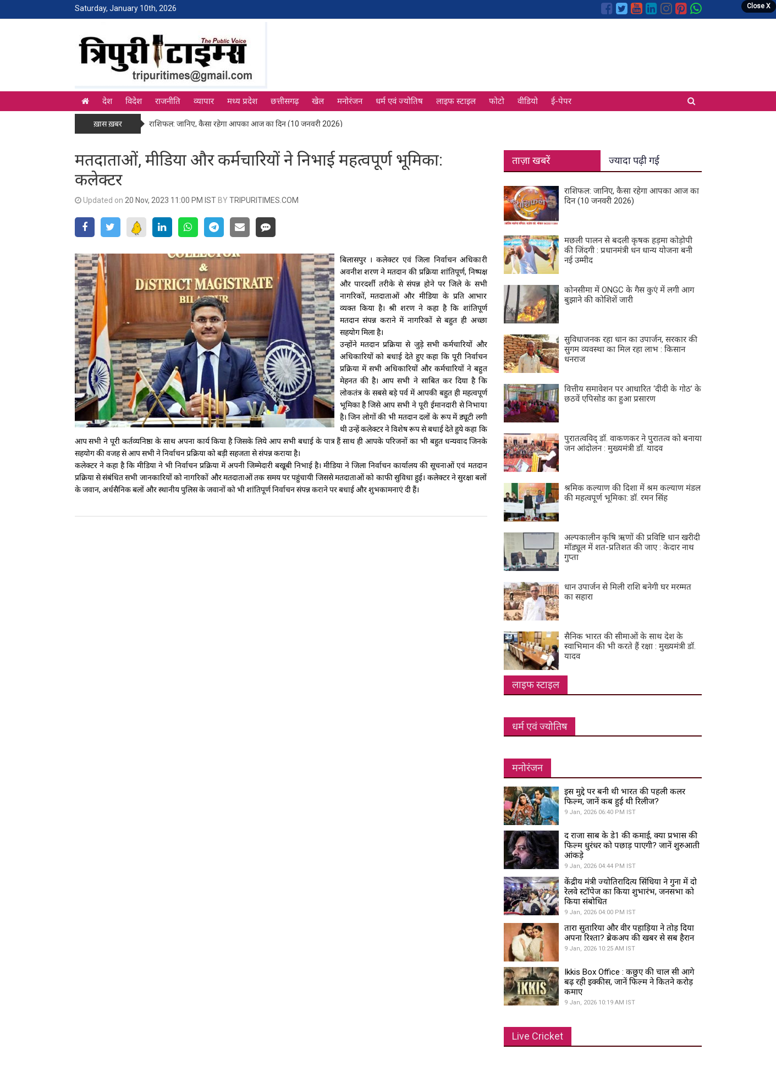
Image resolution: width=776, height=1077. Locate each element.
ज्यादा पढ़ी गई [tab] (634, 160)
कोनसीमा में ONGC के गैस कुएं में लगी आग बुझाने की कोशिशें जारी (629, 295)
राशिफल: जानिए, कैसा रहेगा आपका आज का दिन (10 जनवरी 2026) (246, 123)
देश (107, 101)
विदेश (133, 101)
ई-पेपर (561, 101)
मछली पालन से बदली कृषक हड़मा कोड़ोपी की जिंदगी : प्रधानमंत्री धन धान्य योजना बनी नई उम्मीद (628, 250)
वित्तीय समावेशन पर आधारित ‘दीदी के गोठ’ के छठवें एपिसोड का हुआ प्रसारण (632, 394)
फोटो (496, 101)
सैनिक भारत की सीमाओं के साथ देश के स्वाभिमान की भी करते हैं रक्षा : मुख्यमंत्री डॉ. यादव (630, 646)
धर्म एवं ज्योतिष (399, 101)
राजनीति (167, 101)
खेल (318, 101)
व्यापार (204, 101)
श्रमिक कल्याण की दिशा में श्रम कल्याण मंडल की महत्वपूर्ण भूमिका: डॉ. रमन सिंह (632, 493)
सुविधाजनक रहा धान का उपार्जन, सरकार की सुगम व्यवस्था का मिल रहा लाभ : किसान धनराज (630, 349)
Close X (759, 6)
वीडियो (528, 101)
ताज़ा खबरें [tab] (531, 160)
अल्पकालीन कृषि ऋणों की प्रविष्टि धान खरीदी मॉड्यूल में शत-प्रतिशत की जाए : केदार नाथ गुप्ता (632, 547)
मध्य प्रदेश (242, 101)
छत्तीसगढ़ (285, 101)
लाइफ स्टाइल (456, 101)
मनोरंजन (349, 101)
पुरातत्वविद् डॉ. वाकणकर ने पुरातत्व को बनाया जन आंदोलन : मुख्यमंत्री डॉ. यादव (633, 443)
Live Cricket (537, 1036)
